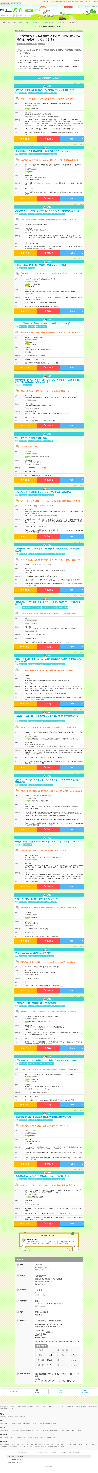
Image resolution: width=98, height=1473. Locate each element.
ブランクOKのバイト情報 (41, 1430)
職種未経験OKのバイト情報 (56, 1430)
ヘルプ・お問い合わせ (85, 6)
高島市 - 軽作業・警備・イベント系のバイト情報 (13, 1437)
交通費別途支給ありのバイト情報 (9, 1430)
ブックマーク (84, 1392)
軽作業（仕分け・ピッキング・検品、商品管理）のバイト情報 (40, 1423)
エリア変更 (37, 10)
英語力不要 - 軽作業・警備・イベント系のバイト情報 (49, 1444)
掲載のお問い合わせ (74, 1452)
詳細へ (72, 139)
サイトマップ (95, 6)
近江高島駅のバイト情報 (18, 1416)
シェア (37, 1392)
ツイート (61, 1392)
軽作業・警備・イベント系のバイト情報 (10, 1423)
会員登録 (68, 7)
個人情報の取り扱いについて (26, 1452)
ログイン (75, 7)
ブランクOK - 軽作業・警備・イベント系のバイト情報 (79, 1444)
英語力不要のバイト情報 (26, 1430)
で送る (13, 1391)
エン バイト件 (16, 3)
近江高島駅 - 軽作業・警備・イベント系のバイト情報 (42, 1437)
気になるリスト (9, 15)
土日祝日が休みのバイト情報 (73, 1430)
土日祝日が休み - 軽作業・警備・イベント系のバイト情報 (48, 1446)
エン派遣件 (5, 3)
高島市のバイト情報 (5, 1416)
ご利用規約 (39, 1452)
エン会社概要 (62, 1452)
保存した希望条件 (25, 15)
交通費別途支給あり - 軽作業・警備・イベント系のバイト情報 (16, 1444)
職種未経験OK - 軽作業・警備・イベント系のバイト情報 (17, 1446)
